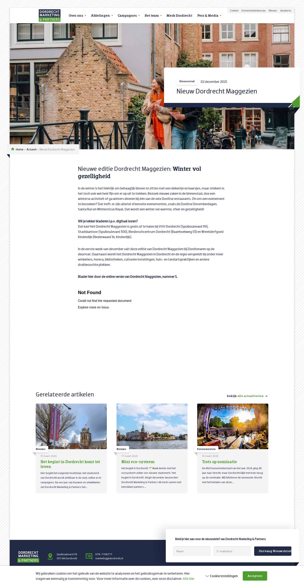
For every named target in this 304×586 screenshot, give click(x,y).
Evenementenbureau (254, 10)
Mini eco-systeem (138, 461)
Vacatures (285, 10)
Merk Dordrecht (179, 15)
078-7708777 (103, 554)
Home (19, 149)
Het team (152, 15)
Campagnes (127, 15)
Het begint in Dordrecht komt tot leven (70, 464)
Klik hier (188, 578)
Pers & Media (207, 15)
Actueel (31, 149)
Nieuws (273, 10)
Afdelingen (100, 15)
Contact (234, 10)
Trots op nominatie (219, 461)
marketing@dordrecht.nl (109, 558)
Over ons (76, 15)
